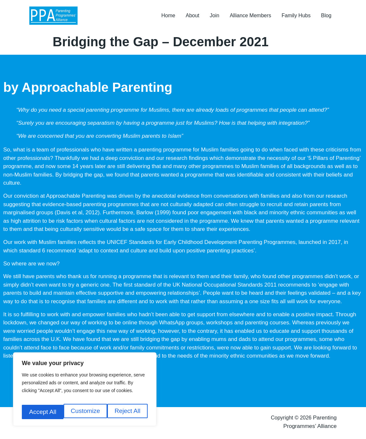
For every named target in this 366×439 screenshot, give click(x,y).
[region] (84, 392)
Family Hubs (296, 17)
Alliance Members (250, 17)
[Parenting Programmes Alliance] (56, 17)
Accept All (127, 411)
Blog (326, 17)
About (192, 17)
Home (168, 17)
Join (214, 17)
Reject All (86, 411)
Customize (43, 411)
